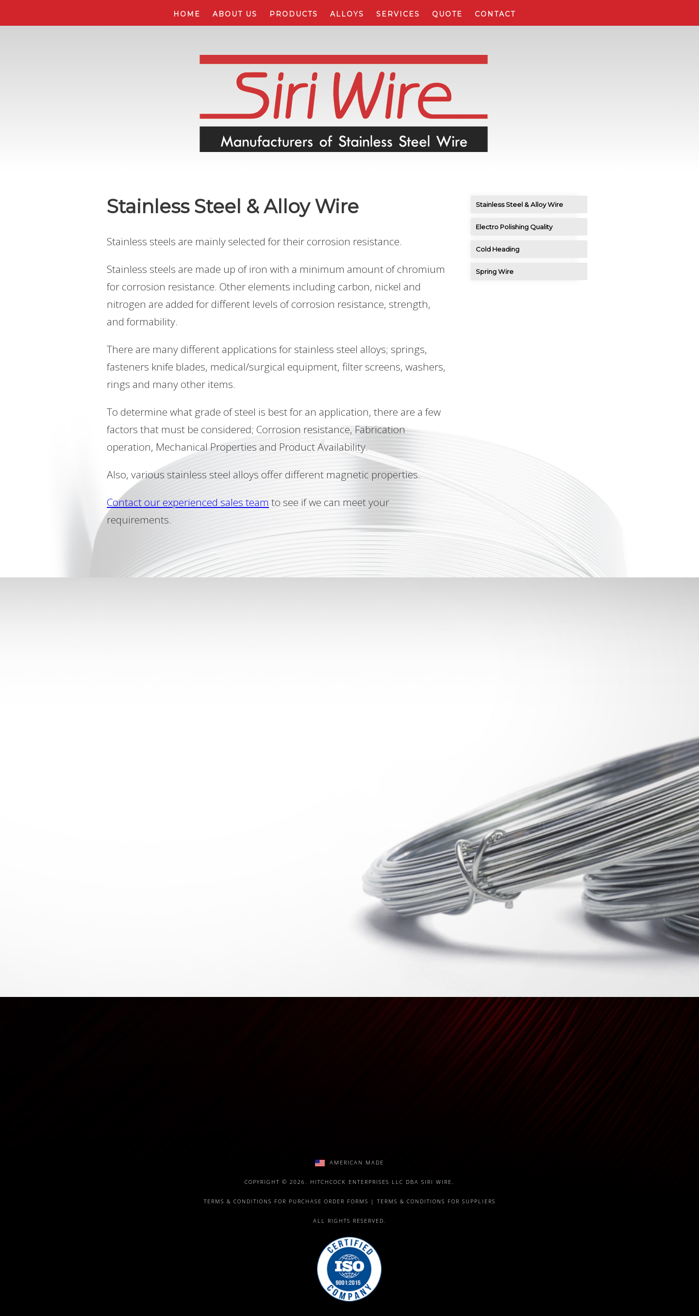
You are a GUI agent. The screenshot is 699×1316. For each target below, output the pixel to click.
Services (398, 14)
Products (293, 14)
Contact (495, 14)
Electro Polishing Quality (514, 227)
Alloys (347, 14)
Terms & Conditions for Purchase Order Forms (286, 1201)
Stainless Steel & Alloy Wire (519, 204)
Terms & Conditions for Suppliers (436, 1201)
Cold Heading (497, 249)
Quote (447, 14)
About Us (235, 14)
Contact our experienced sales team (188, 502)
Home (186, 14)
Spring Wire (495, 271)
